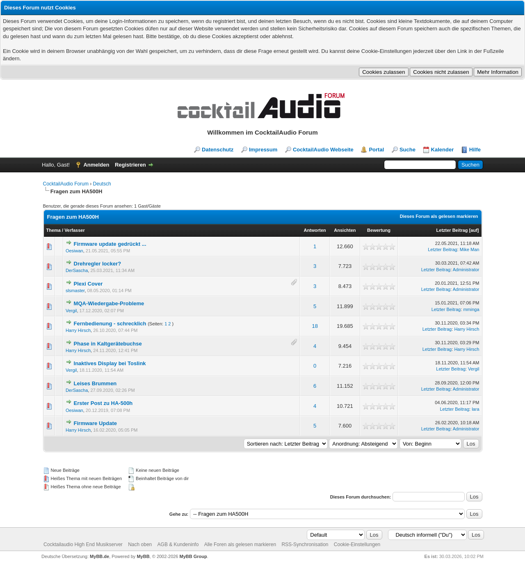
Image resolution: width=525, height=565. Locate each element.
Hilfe (475, 149)
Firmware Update (95, 423)
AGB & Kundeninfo (178, 544)
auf (473, 230)
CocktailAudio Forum (66, 184)
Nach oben (140, 544)
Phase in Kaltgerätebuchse (108, 344)
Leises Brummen (95, 383)
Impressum (263, 149)
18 (314, 326)
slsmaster (75, 290)
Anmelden (96, 165)
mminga (471, 309)
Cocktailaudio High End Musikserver (83, 544)
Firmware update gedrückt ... (110, 244)
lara (475, 409)
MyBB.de (99, 556)
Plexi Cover (88, 284)
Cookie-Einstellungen (357, 544)
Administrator (466, 269)
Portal (376, 149)
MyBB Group (193, 556)
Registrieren (130, 165)
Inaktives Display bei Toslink (110, 363)
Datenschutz (217, 149)
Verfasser (74, 230)
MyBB (143, 556)
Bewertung (378, 230)
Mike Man (469, 249)
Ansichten (345, 230)
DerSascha (77, 270)
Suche (407, 149)
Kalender (442, 149)
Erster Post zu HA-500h (103, 403)
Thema (53, 230)
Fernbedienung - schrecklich (110, 323)
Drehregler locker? (97, 264)
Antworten (315, 230)
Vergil (71, 310)
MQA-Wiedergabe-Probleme (109, 303)
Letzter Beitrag (452, 230)
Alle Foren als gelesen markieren (240, 544)
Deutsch (102, 184)
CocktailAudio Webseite (323, 149)
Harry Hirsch (78, 330)
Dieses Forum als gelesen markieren (439, 216)
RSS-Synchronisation (304, 544)
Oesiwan (74, 250)
